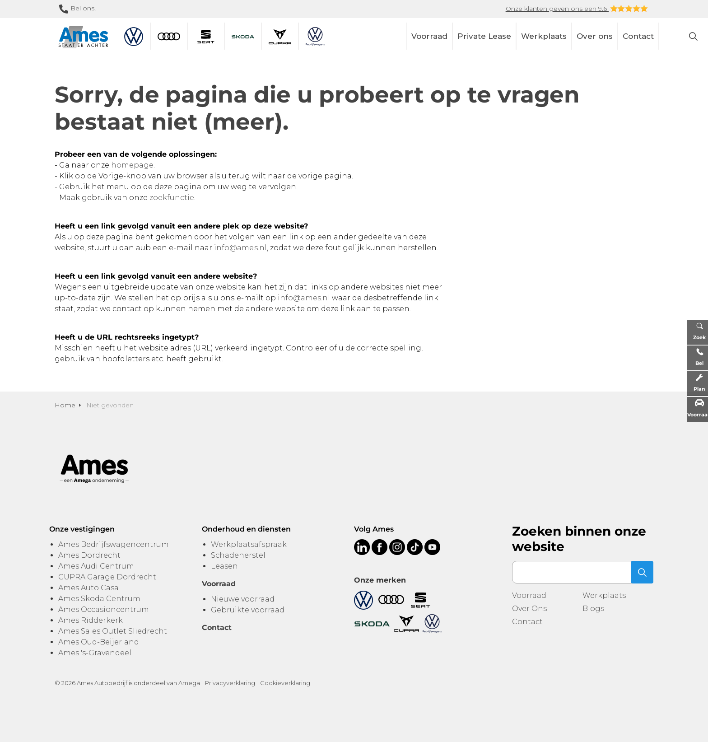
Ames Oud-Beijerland (98, 642)
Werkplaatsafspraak (249, 544)
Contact (638, 36)
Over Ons (529, 608)
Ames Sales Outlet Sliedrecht (112, 631)
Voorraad (429, 36)
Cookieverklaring (285, 682)
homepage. (133, 165)
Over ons (595, 36)
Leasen (224, 566)
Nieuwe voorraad (243, 599)
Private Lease (484, 36)
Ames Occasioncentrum (103, 609)
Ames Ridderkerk (90, 620)
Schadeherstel (238, 555)
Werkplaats (544, 36)
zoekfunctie (171, 197)
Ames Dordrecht (89, 555)
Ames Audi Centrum (96, 566)
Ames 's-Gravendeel (94, 653)
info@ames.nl (240, 247)
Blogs (593, 608)
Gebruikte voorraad (247, 610)
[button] (642, 572)
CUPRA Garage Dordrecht (107, 577)
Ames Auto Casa (88, 587)
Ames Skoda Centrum (99, 598)
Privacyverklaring (230, 682)
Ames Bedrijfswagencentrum (113, 544)
